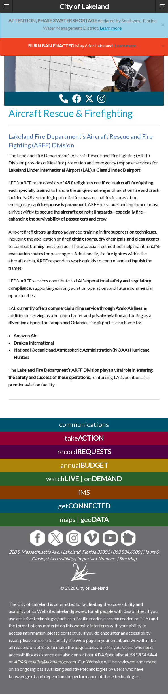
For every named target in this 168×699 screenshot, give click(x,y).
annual (84, 465)
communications (84, 424)
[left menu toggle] (6, 6)
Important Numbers (96, 558)
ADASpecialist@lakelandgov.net (45, 661)
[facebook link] (76, 98)
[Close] (163, 24)
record (84, 451)
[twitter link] (89, 98)
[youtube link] (109, 100)
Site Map (128, 558)
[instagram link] (101, 98)
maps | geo (84, 519)
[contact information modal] (64, 98)
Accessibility (62, 558)
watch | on (84, 478)
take (84, 438)
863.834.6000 (126, 551)
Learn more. (111, 28)
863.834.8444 (143, 654)
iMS (84, 492)
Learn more (125, 45)
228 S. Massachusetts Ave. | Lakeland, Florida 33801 (59, 551)
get (84, 506)
